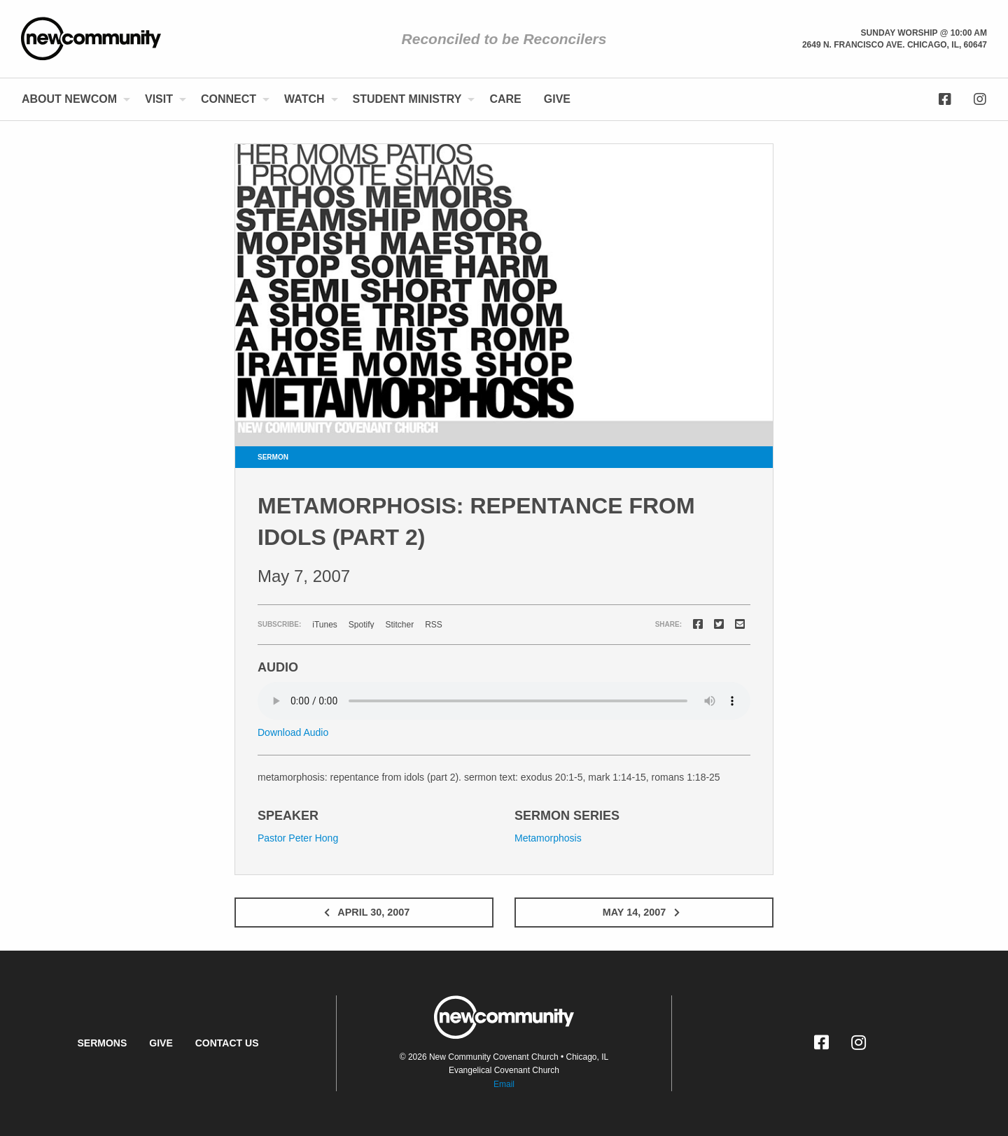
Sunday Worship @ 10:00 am (924, 33)
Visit (159, 99)
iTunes (324, 624)
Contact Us (227, 1043)
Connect (228, 99)
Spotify (361, 624)
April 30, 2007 (364, 912)
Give (557, 99)
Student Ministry (407, 99)
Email (503, 1084)
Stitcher (400, 624)
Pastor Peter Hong (298, 838)
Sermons (102, 1043)
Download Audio (293, 732)
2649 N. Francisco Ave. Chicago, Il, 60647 (894, 45)
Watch (304, 99)
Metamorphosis (548, 838)
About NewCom (69, 99)
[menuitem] (72, 99)
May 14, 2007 (644, 912)
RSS (433, 624)
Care (505, 99)
